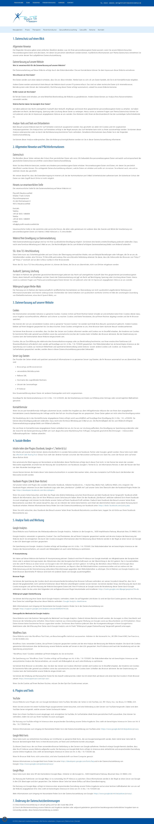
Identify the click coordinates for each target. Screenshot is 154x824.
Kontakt (77, 821)
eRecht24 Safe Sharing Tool (26, 455)
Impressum (60, 821)
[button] (4, 819)
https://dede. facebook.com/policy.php (114, 506)
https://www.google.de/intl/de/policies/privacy (119, 729)
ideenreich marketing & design (28, 821)
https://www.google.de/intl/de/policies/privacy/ (113, 794)
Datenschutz (69, 821)
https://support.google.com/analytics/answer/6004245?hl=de (44, 609)
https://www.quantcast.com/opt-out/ (34, 679)
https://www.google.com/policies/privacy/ (36, 764)
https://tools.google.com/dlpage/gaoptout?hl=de (119, 589)
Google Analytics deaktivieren (75, 601)
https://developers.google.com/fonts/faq (77, 761)
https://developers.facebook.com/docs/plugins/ (36, 490)
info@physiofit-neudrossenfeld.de (128, 3)
